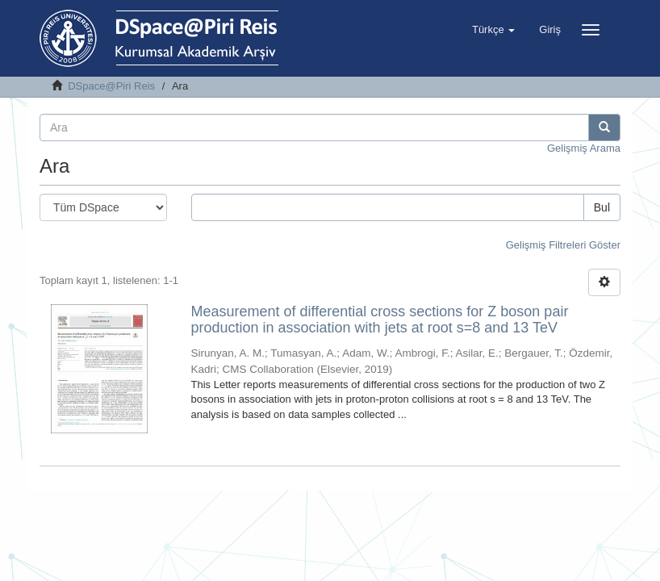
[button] (493, 30)
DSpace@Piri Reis (111, 86)
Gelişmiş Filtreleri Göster (563, 245)
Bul (602, 207)
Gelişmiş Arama (583, 148)
